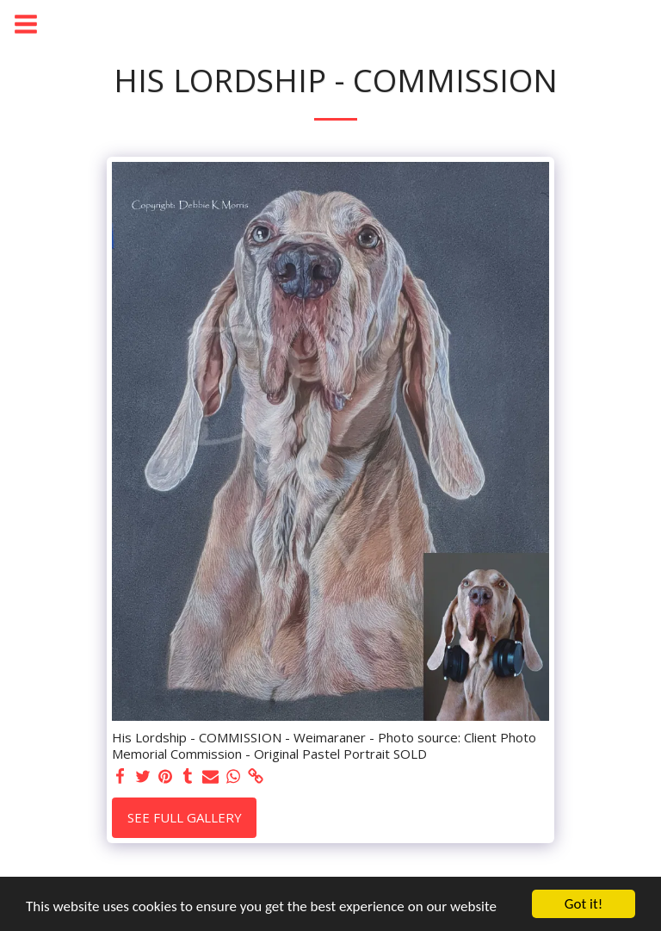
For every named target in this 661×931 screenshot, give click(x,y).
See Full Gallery (184, 817)
